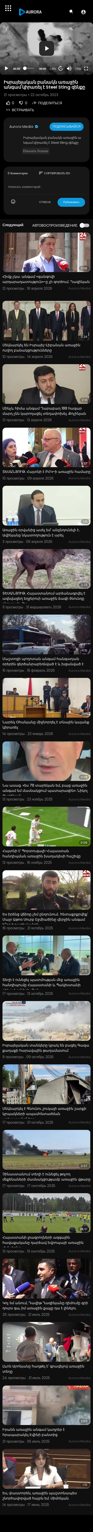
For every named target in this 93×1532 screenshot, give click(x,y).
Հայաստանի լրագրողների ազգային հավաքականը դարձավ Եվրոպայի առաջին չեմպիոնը (43, 1242)
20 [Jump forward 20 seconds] (61, 68)
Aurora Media (24, 126)
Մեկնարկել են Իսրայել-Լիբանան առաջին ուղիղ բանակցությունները (41, 348)
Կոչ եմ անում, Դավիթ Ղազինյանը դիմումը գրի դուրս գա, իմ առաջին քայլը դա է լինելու (45, 1305)
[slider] (29, 68)
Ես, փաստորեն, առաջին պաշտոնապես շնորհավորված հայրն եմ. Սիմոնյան (39, 1496)
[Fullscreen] (86, 68)
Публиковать (71, 202)
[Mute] (69, 68)
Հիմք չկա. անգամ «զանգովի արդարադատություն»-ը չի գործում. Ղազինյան (46, 279)
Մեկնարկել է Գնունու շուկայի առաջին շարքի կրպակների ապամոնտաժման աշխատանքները (44, 1113)
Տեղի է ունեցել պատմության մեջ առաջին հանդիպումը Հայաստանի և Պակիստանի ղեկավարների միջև (41, 985)
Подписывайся (67, 126)
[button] (83, 12)
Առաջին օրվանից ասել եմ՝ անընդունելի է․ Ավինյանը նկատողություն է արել (41, 532)
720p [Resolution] (78, 68)
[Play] (6, 68)
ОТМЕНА (45, 202)
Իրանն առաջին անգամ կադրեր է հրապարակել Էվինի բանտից (33, 1432)
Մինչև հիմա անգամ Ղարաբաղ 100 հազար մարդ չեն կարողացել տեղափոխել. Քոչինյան (44, 411)
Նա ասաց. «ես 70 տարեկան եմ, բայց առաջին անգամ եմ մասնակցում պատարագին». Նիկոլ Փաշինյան (45, 790)
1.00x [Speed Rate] (53, 68)
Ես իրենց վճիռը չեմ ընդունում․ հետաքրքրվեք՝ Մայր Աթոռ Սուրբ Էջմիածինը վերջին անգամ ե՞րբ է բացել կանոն (45, 919)
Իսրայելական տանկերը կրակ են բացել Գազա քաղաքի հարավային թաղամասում (45, 1048)
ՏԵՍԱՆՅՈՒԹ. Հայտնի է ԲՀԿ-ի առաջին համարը (46, 471)
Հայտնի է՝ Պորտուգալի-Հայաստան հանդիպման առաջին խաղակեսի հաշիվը (41, 853)
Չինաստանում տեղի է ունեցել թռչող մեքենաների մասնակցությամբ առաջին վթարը (46, 1177)
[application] (46, 48)
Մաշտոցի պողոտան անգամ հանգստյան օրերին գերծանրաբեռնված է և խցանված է (43, 661)
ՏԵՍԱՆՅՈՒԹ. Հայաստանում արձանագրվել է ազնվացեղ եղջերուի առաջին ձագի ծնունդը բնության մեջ (43, 598)
